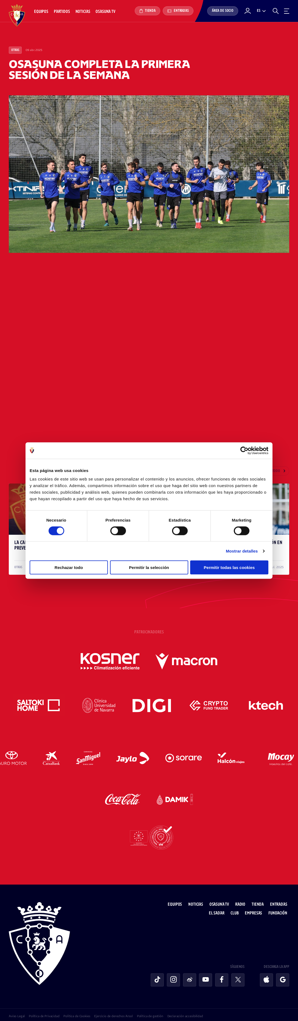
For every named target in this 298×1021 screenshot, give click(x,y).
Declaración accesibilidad (185, 1006)
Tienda (147, 11)
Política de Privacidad (44, 1006)
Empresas (255, 903)
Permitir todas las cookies (229, 567)
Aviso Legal (17, 1006)
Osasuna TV (105, 11)
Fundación (279, 903)
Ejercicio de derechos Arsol (113, 1006)
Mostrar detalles (242, 550)
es (258, 11)
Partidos (62, 11)
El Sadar (218, 903)
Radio (242, 894)
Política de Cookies (76, 1006)
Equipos (41, 11)
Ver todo (273, 471)
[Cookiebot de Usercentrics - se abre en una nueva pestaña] (244, 450)
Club (237, 903)
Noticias (82, 11)
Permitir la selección (149, 567)
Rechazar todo (69, 567)
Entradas (178, 11)
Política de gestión (150, 1006)
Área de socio (223, 11)
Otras (15, 50)
